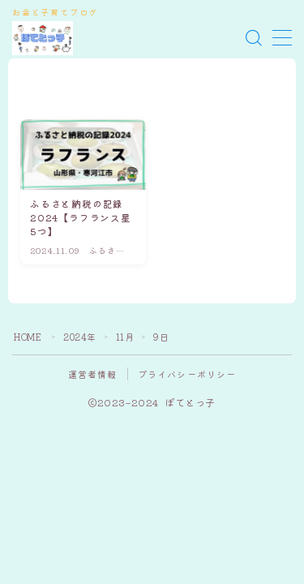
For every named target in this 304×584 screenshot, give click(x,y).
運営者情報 (93, 373)
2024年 (79, 336)
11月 (125, 336)
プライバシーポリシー (187, 373)
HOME (27, 336)
